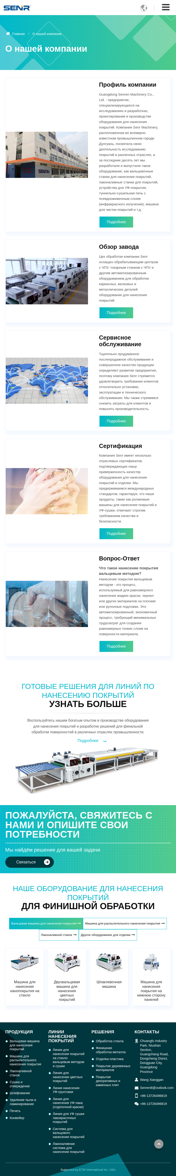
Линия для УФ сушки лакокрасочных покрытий (68, 1118)
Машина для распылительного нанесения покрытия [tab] (122, 923)
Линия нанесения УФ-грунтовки (66, 1090)
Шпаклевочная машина (108, 984)
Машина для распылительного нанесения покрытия (25, 1060)
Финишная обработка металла (111, 1050)
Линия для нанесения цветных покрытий (67, 1077)
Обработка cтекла (110, 1041)
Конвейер (17, 1118)
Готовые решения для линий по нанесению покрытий (88, 695)
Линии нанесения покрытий (62, 1036)
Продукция (19, 1031)
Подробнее (116, 222)
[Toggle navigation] (165, 7)
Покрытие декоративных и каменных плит (108, 1081)
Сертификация (120, 446)
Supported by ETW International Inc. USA (88, 1169)
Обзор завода (119, 247)
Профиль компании (127, 84)
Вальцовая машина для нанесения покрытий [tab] (43, 923)
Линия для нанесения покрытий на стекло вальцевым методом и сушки (68, 1058)
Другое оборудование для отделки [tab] (106, 935)
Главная (15, 34)
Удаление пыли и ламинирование (23, 1102)
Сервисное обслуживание (120, 340)
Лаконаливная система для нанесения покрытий (68, 1148)
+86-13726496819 (153, 1096)
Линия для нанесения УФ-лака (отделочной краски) (68, 1103)
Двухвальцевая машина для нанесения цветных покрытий (67, 991)
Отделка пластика (110, 1059)
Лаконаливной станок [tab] (56, 935)
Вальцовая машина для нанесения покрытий (24, 1045)
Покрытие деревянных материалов (112, 1068)
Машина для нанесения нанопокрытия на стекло (24, 988)
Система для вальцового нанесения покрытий (68, 1133)
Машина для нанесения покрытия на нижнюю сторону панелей (151, 991)
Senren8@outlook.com (157, 1088)
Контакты (147, 1031)
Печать (15, 1111)
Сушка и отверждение (20, 1084)
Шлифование (20, 1093)
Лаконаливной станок (21, 1073)
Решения (102, 1031)
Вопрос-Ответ (119, 558)
